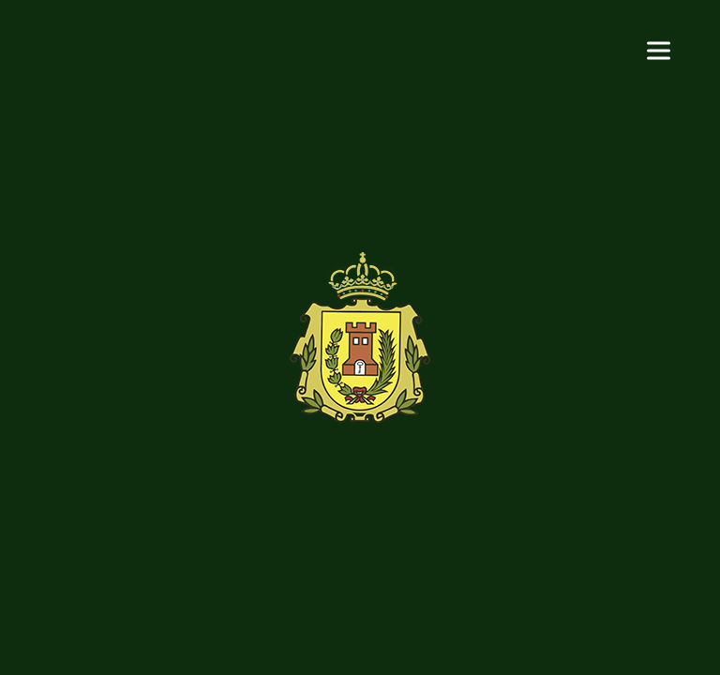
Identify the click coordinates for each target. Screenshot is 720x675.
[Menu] (658, 49)
